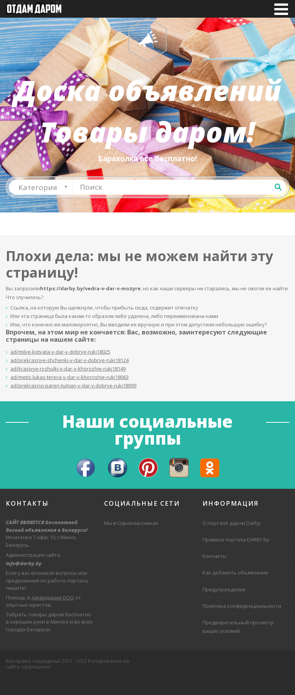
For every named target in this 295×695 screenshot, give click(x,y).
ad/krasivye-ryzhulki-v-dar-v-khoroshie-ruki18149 (68, 385)
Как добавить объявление (235, 589)
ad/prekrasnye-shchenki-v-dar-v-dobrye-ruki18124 (69, 377)
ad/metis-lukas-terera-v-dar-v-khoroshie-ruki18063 (69, 394)
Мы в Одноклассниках (131, 540)
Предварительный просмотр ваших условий (238, 643)
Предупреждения (223, 606)
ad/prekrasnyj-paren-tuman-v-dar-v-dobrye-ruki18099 (73, 402)
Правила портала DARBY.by (235, 556)
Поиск (278, 203)
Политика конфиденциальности (241, 622)
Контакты (214, 573)
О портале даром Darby (231, 540)
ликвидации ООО (52, 614)
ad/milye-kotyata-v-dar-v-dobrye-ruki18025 (60, 369)
